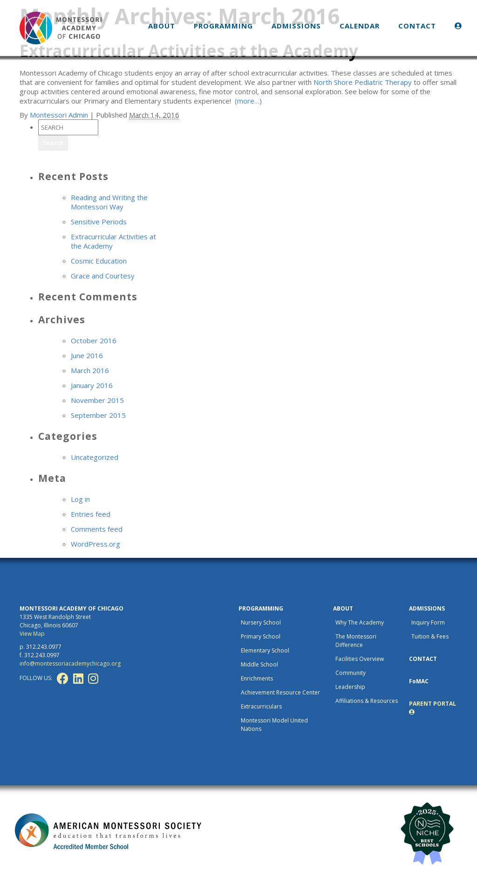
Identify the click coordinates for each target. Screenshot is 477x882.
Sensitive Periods (99, 221)
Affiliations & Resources (366, 701)
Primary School (260, 636)
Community (350, 673)
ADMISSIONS (296, 25)
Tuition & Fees (430, 636)
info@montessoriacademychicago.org (70, 663)
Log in (80, 499)
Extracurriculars (261, 706)
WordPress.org (95, 544)
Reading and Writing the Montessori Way (109, 202)
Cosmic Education (99, 260)
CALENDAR (360, 25)
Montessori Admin (59, 114)
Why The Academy (359, 622)
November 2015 (97, 400)
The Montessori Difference (355, 640)
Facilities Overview (359, 659)
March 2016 (90, 370)
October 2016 (93, 340)
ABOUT (161, 25)
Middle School (259, 664)
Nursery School (261, 622)
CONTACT (417, 25)
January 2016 (92, 385)
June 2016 (87, 355)
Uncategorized (94, 457)
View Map (32, 634)
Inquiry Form (428, 622)
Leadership (350, 687)
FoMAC (419, 681)
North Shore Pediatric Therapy (362, 82)
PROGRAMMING (223, 25)
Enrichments (257, 678)
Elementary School (265, 650)
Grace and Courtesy (103, 275)
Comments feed (97, 529)
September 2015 (98, 415)
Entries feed (90, 514)
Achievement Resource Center (280, 692)
